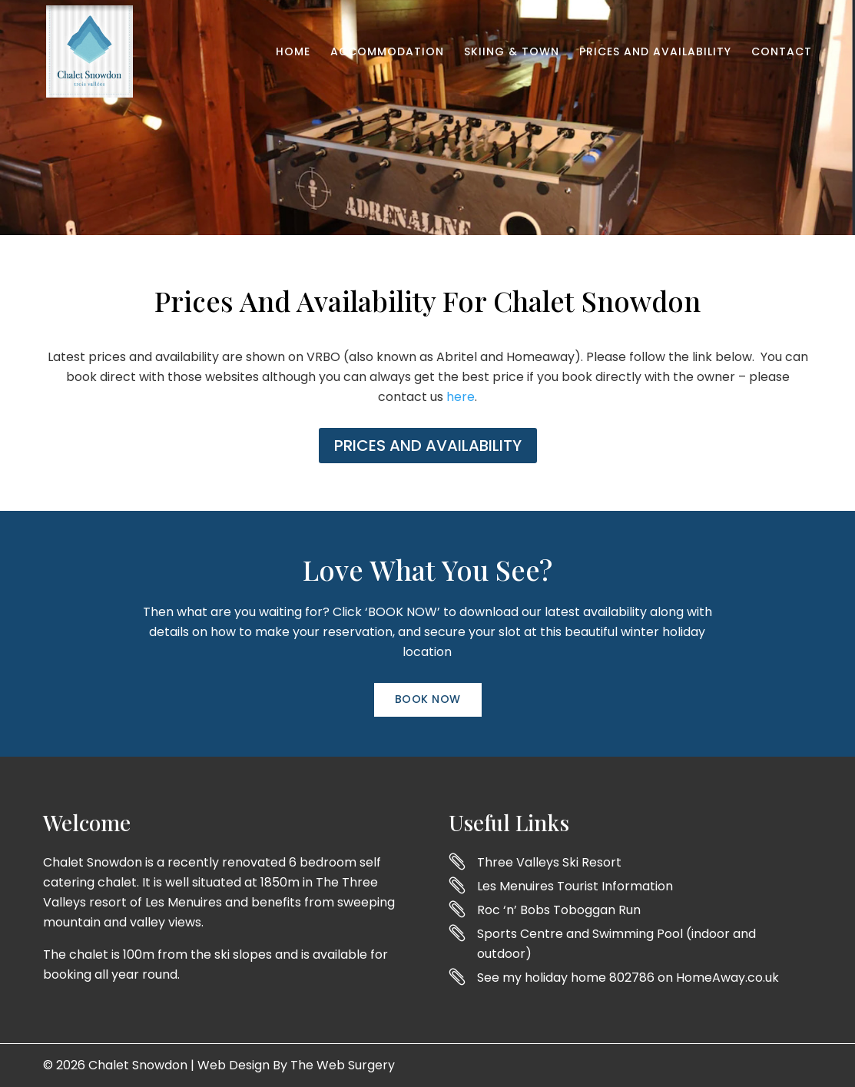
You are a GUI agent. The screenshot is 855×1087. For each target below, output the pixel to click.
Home (293, 52)
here (460, 397)
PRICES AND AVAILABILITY (428, 445)
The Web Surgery (342, 1065)
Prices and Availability (655, 52)
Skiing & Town (511, 52)
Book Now (428, 699)
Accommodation (387, 52)
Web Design (233, 1065)
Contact (781, 52)
